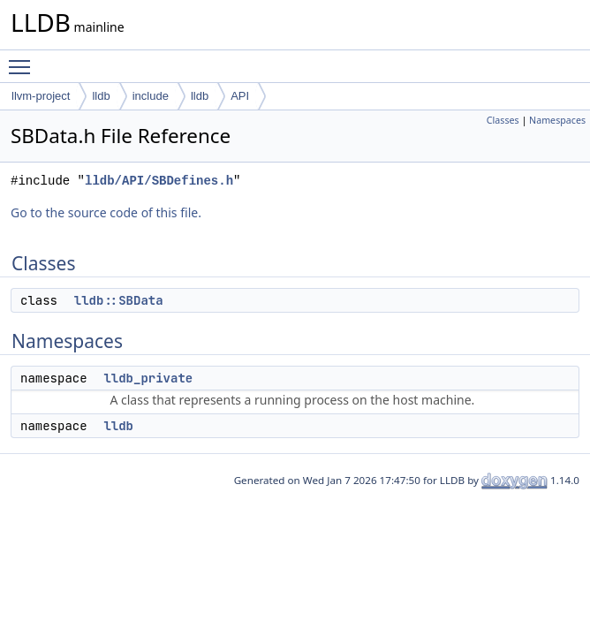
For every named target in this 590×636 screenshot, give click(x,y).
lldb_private (148, 378)
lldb (101, 95)
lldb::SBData (118, 300)
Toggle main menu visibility (24, 59)
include (150, 95)
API (240, 95)
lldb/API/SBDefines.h (159, 180)
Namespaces (557, 120)
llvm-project (40, 95)
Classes (503, 120)
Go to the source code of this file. (106, 212)
